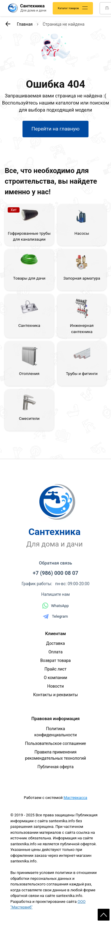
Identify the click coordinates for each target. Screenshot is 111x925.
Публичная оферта (55, 766)
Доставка (55, 643)
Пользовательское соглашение (55, 743)
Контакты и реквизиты (55, 694)
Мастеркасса (75, 797)
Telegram (55, 616)
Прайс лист (55, 669)
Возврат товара (55, 660)
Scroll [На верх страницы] (104, 915)
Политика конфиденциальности (55, 731)
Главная (25, 24)
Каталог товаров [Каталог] (68, 8)
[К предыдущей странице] (7, 24)
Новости (55, 686)
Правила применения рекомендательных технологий (55, 755)
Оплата (56, 652)
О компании (55, 677)
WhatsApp (55, 605)
